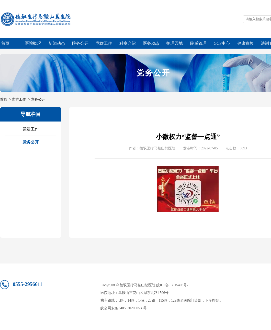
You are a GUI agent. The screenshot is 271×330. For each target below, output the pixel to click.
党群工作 (104, 43)
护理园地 (174, 43)
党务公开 (38, 99)
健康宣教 (245, 43)
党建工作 (30, 129)
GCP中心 (222, 43)
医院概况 (33, 43)
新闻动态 (57, 43)
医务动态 (151, 43)
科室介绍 (127, 43)
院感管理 (198, 43)
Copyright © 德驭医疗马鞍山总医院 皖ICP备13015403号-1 (145, 285)
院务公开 (80, 43)
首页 (5, 43)
